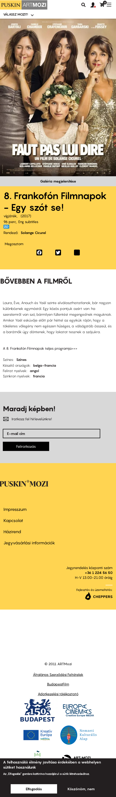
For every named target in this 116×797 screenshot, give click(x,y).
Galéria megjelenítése (58, 181)
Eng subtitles (28, 222)
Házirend (12, 531)
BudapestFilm (58, 684)
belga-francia (44, 365)
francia (39, 376)
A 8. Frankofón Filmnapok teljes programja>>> (40, 348)
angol (34, 371)
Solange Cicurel (33, 233)
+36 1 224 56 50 (99, 572)
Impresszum (15, 509)
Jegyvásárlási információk (29, 542)
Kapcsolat (13, 520)
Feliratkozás (26, 446)
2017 (26, 216)
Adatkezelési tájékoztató (58, 694)
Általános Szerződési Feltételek (58, 674)
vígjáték (10, 216)
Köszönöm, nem (81, 789)
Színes (21, 359)
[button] (95, 5)
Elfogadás (34, 789)
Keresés (83, 5)
